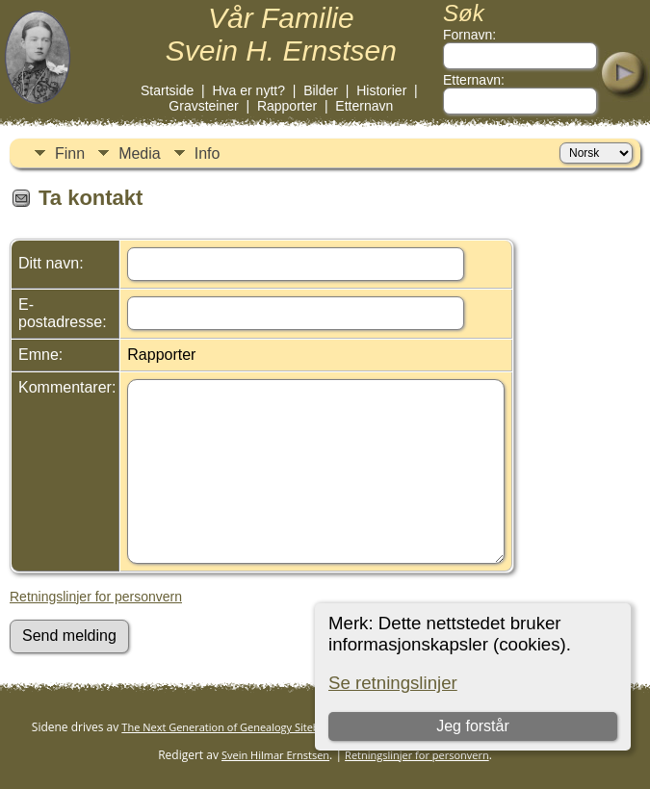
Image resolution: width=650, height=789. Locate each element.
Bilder (320, 90)
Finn (70, 153)
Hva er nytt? (248, 90)
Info (208, 153)
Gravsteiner (203, 106)
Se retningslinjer (392, 683)
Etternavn (364, 106)
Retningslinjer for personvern (96, 596)
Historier (381, 90)
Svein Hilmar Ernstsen (275, 755)
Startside (167, 90)
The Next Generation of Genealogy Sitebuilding (236, 727)
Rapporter (287, 106)
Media (139, 153)
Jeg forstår (472, 726)
